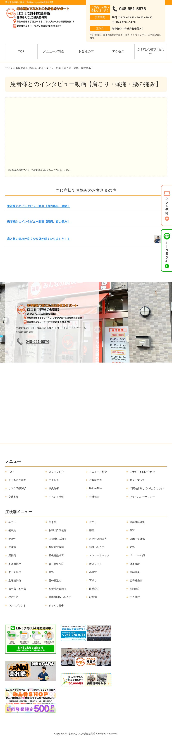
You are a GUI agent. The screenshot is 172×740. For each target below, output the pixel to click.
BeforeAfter (95, 488)
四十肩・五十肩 (17, 588)
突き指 (52, 522)
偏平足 (12, 530)
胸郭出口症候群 (57, 530)
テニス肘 (135, 597)
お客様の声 (86, 51)
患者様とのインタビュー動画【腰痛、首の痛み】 (38, 221)
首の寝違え (55, 580)
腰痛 (51, 572)
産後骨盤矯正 (56, 555)
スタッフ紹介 (56, 471)
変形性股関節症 (57, 588)
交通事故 (13, 496)
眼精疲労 (94, 588)
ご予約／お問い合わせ (150, 51)
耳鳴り (93, 580)
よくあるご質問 (17, 480)
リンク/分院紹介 (17, 488)
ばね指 (93, 597)
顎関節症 (135, 588)
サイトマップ (137, 480)
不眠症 (93, 572)
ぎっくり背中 (56, 605)
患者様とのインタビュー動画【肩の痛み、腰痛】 (38, 206)
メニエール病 (137, 555)
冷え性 (12, 538)
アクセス (118, 51)
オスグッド (95, 563)
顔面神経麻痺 (137, 522)
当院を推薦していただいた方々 (147, 488)
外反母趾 (135, 563)
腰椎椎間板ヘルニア (60, 597)
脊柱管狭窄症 (56, 563)
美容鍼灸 (135, 572)
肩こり (93, 522)
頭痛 (132, 547)
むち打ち (13, 597)
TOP (21, 51)
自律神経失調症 (57, 538)
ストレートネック (99, 555)
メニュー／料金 (53, 51)
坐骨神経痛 (136, 580)
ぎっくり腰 (14, 572)
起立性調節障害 (98, 538)
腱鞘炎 (12, 555)
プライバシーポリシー (142, 496)
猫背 (132, 530)
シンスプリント (17, 605)
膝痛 (91, 530)
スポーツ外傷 (137, 538)
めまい (12, 522)
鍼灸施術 (54, 488)
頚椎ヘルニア (96, 547)
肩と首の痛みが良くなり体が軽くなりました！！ (38, 238)
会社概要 (94, 496)
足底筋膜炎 (14, 580)
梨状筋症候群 (56, 547)
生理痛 (12, 547)
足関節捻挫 (14, 563)
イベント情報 (56, 496)
